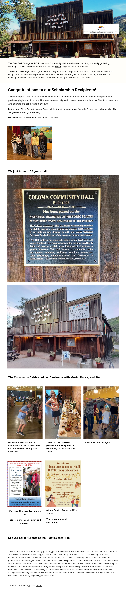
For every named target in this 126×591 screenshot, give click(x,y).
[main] (63, 70)
